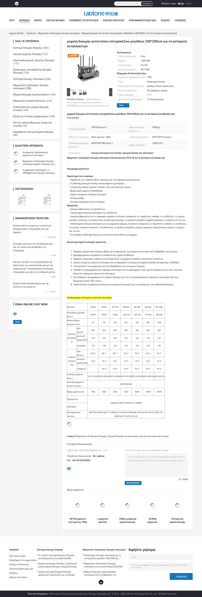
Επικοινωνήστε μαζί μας (142, 20)
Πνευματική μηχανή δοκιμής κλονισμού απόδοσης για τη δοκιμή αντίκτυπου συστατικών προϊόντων (177, 520)
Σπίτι (12, 20)
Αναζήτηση (146, 4)
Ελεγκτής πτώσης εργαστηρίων (31, 116)
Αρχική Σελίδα (16, 33)
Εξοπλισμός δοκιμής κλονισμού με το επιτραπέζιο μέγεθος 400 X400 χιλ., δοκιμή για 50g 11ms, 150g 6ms (102, 557)
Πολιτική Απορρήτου (38, 594)
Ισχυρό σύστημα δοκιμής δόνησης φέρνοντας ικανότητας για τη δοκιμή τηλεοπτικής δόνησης (56, 574)
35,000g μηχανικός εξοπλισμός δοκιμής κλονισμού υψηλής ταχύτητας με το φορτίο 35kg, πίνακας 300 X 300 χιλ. (152, 520)
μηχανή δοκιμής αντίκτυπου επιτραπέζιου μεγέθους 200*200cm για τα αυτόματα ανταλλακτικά (87, 102)
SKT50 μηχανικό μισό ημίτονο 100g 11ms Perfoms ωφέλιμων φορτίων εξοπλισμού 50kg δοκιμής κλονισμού (78, 520)
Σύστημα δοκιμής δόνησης (27, 47)
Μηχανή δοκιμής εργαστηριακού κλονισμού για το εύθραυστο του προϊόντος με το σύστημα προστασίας (102, 574)
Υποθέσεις (180, 20)
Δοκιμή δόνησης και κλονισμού (123, 436)
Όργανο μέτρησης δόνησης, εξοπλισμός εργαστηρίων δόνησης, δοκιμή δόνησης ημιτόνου (57, 565)
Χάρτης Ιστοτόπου (18, 577)
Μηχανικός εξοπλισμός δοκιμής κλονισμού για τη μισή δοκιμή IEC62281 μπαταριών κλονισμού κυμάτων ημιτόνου (104, 565)
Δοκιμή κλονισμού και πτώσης (154, 436)
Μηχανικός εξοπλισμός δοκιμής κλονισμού (59, 33)
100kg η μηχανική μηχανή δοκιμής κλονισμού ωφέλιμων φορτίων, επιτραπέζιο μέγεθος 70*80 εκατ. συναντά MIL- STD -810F (127, 520)
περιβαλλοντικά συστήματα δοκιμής (33, 132)
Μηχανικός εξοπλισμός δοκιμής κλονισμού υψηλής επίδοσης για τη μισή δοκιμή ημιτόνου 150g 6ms (40, 164)
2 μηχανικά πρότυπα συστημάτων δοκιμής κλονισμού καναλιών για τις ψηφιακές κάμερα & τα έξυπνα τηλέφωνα (102, 520)
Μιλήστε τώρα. (169, 3)
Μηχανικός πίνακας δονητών (29, 100)
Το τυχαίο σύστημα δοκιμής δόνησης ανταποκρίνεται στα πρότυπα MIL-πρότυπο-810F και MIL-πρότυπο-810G (56, 557)
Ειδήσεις (165, 20)
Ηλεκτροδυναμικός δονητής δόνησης (33, 60)
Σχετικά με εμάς (55, 20)
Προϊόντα (24, 20)
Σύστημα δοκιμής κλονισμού (28, 79)
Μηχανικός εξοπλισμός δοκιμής (91, 436)
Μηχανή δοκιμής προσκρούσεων (31, 94)
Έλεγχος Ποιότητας (113, 20)
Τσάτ (121, 105)
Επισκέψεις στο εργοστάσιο (83, 20)
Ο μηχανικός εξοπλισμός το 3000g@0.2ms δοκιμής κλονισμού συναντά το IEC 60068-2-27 (39, 173)
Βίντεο (38, 20)
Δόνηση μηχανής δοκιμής (27, 54)
